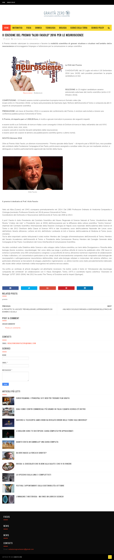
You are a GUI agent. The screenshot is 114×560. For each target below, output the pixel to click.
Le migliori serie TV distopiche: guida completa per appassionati (44, 431)
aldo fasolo (18, 39)
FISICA (28, 27)
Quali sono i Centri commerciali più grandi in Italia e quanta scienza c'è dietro (51, 409)
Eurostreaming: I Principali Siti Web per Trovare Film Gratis (43, 398)
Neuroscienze (27, 93)
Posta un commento (12, 328)
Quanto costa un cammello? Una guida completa (37, 441)
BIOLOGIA (62, 27)
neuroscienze (27, 39)
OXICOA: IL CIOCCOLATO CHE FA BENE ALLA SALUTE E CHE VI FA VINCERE (44, 463)
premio (35, 39)
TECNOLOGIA (50, 27)
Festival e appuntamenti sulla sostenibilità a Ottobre (40, 485)
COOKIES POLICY (11, 2)
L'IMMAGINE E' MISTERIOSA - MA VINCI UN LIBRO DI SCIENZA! (40, 496)
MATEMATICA (17, 27)
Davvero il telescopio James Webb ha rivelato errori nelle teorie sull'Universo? (51, 420)
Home (3, 2)
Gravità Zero (18, 557)
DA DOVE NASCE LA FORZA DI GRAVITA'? (31, 452)
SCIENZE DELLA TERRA (78, 27)
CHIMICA (38, 27)
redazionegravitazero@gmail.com (22, 343)
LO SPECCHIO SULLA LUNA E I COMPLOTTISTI (33, 474)
